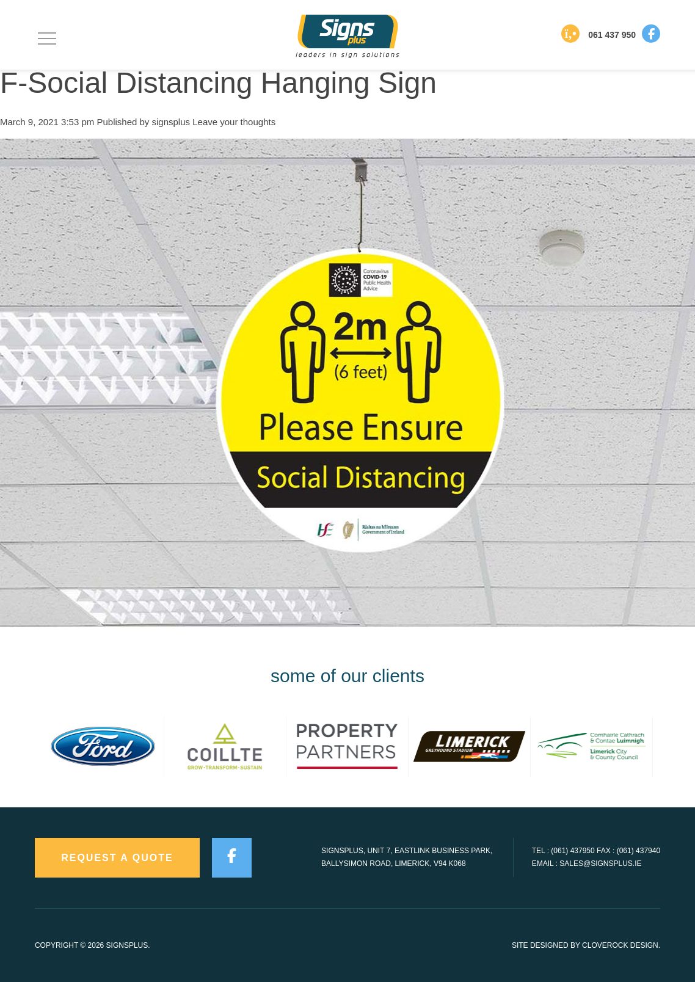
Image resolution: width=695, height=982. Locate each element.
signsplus (171, 122)
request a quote (117, 858)
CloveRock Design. (621, 945)
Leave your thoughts (233, 122)
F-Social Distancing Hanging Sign (218, 83)
